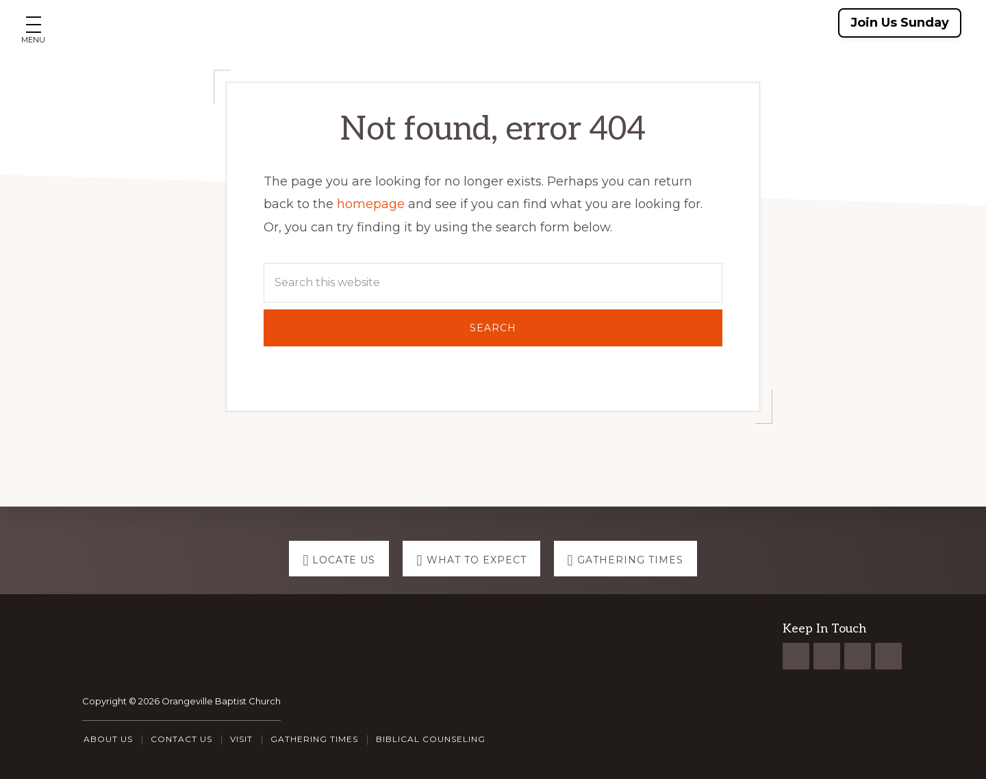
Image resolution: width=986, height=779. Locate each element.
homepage (371, 204)
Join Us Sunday (899, 22)
